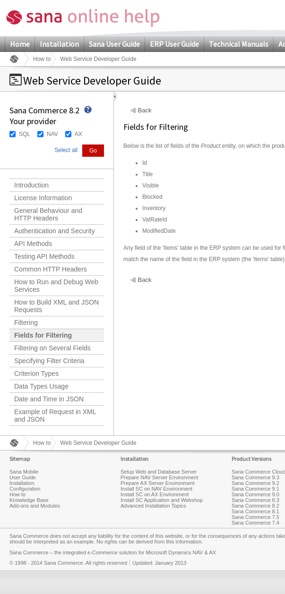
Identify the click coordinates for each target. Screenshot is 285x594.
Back (145, 110)
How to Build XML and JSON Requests (56, 306)
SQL (24, 134)
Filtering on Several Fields (52, 348)
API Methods (33, 243)
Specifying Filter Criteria (49, 361)
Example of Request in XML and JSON (55, 415)
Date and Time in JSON (49, 399)
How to (42, 59)
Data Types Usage (41, 386)
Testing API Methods (44, 256)
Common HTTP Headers (50, 269)
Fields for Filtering (43, 335)
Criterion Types (36, 373)
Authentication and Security (54, 231)
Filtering (26, 322)
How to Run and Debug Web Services (56, 285)
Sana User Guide (114, 44)
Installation (59, 44)
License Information (43, 198)
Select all (66, 150)
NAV (52, 134)
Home (20, 44)
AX (78, 134)
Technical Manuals (238, 44)
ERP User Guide (174, 44)
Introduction (31, 185)
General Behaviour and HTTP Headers (48, 214)
